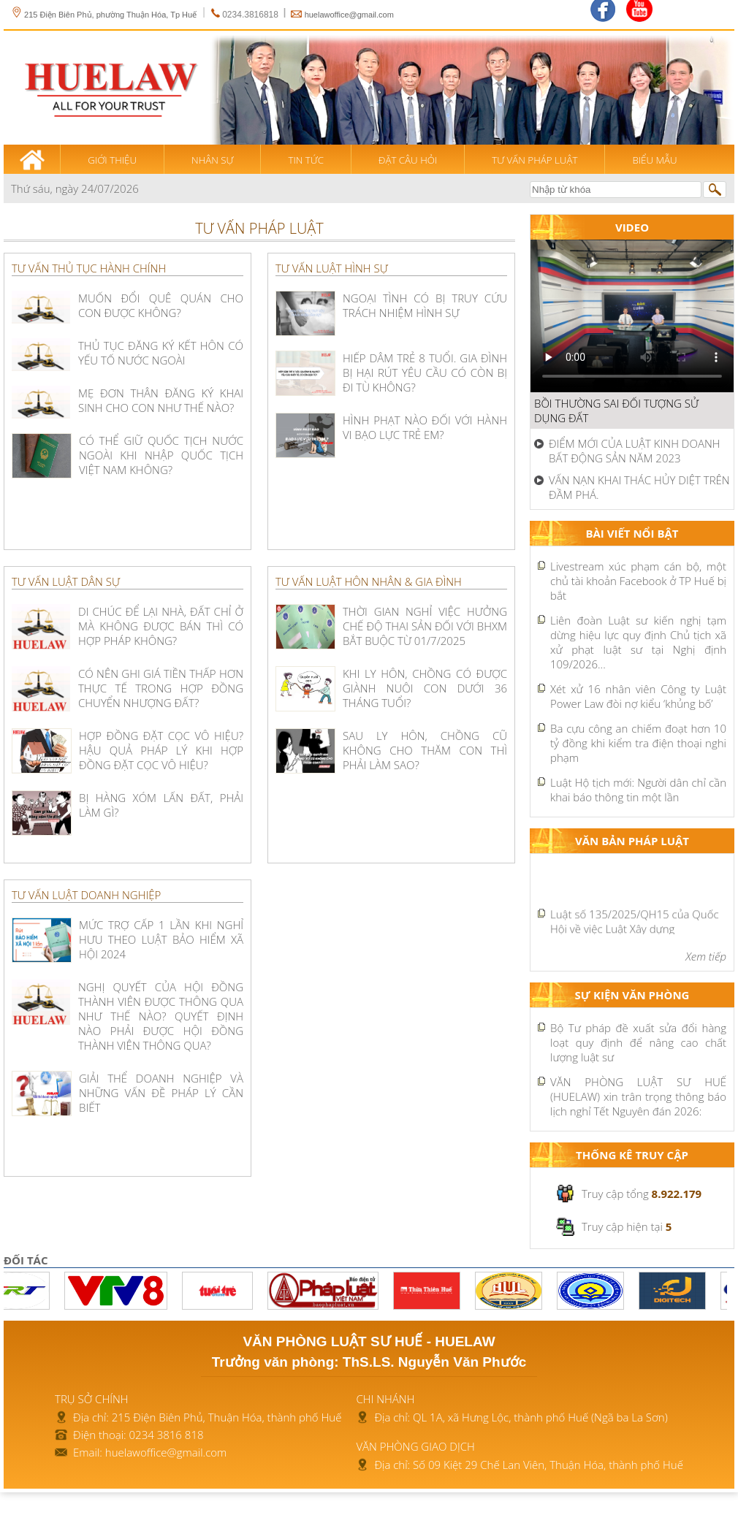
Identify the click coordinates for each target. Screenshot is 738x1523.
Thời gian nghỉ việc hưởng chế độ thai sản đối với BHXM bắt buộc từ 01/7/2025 (425, 626)
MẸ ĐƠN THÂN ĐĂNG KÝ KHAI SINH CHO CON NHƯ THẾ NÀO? (160, 400)
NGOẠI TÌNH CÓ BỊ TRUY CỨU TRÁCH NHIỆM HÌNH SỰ (425, 305)
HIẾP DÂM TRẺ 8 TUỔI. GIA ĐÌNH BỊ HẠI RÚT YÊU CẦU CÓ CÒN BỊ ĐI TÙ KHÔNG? (425, 372)
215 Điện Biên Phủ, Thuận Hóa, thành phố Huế (227, 1417)
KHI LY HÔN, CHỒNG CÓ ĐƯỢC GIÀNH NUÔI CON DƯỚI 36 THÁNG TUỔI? (425, 688)
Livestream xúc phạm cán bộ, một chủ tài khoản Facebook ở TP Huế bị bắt (638, 581)
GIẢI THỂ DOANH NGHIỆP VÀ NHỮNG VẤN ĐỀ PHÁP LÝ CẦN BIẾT (161, 1093)
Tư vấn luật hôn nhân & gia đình (368, 581)
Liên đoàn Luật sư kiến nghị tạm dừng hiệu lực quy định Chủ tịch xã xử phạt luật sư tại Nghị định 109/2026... (638, 642)
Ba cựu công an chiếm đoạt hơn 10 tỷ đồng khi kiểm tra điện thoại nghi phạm (638, 743)
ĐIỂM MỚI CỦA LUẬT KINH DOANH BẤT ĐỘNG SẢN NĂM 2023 (634, 450)
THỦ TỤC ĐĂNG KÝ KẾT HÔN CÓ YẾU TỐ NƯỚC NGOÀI (160, 352)
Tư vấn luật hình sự (331, 268)
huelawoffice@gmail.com (349, 14)
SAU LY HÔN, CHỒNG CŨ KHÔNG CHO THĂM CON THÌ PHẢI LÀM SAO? (425, 750)
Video (632, 227)
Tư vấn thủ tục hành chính (89, 268)
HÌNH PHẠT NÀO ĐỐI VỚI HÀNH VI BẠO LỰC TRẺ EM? (425, 427)
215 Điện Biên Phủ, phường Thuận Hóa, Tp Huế (104, 14)
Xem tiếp (705, 956)
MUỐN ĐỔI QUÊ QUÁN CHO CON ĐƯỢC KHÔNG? (160, 305)
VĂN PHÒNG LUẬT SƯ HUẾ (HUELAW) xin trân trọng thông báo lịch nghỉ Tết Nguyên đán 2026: (638, 1096)
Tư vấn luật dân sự (66, 581)
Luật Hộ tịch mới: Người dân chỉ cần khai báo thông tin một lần (638, 789)
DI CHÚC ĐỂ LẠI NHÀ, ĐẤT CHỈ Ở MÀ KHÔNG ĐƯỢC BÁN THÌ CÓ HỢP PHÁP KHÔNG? (160, 626)
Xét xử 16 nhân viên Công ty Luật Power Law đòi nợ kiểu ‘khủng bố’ (638, 696)
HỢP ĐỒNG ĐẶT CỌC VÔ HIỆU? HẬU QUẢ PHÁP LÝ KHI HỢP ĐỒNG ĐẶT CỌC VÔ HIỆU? (161, 750)
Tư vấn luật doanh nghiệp (86, 895)
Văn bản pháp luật (632, 840)
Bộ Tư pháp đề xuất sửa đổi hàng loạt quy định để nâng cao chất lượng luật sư (638, 1042)
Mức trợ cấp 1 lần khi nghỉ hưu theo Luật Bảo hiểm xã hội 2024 (161, 939)
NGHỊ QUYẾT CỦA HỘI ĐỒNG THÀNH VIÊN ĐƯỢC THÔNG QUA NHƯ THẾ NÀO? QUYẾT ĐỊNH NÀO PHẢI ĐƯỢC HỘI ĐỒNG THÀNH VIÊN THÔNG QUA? (160, 1016)
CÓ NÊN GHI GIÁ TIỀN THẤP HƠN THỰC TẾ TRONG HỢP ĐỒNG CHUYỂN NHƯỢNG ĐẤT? (160, 688)
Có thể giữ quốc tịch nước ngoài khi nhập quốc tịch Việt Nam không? (161, 455)
